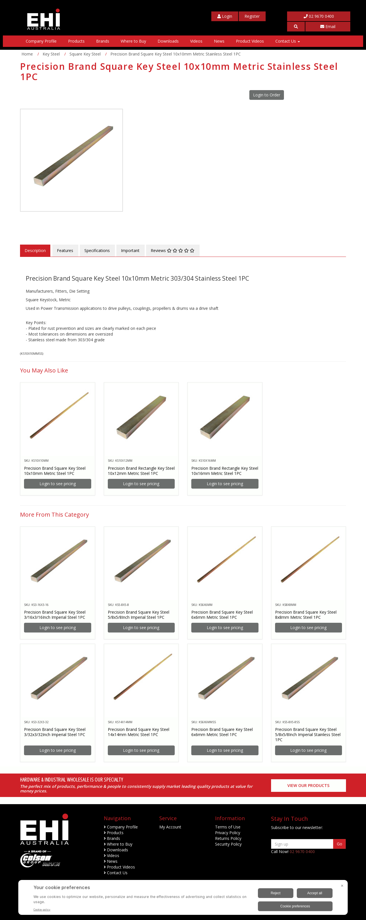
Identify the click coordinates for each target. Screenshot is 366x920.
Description (35, 250)
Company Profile (41, 41)
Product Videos (250, 41)
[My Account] (224, 16)
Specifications (97, 250)
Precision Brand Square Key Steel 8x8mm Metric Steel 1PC (306, 614)
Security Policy (228, 844)
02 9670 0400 (319, 16)
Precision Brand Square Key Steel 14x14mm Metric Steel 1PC (138, 732)
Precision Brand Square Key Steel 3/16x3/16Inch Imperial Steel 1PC (54, 614)
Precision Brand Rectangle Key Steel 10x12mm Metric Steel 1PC (141, 470)
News (219, 41)
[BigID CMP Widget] (183, 899)
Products (76, 41)
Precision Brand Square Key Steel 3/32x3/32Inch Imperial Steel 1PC (54, 732)
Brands (102, 41)
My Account (170, 827)
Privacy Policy (227, 832)
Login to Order (266, 95)
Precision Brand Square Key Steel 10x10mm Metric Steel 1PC (54, 470)
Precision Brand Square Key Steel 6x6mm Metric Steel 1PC (222, 614)
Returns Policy (228, 838)
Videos (196, 41)
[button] (296, 26)
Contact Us (287, 41)
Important (130, 250)
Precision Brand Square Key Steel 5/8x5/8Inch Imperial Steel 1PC (138, 614)
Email (327, 26)
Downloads (168, 41)
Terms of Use (227, 827)
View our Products (308, 785)
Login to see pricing (57, 483)
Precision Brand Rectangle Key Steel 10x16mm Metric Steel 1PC (224, 470)
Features (65, 250)
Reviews (172, 250)
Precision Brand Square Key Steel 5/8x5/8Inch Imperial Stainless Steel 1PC (308, 734)
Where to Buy (133, 41)
